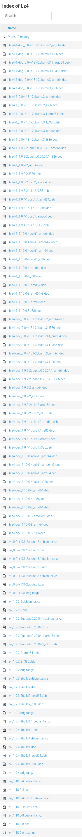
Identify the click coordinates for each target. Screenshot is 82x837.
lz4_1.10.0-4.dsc (19, 789)
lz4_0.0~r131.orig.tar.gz (23, 593)
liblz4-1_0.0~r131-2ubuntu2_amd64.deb (34, 96)
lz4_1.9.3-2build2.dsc (22, 687)
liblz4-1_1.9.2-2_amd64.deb (26, 165)
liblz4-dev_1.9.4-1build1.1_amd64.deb (33, 422)
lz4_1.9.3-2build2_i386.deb (25, 704)
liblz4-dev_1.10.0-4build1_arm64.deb (32, 473)
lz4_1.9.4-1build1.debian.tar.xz (28, 738)
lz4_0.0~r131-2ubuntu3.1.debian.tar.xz (33, 558)
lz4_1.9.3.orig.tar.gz (21, 713)
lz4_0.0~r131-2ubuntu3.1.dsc (27, 567)
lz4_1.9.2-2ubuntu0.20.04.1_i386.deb (32, 644)
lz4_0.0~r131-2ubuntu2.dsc (26, 550)
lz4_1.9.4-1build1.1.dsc (23, 730)
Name (12, 28)
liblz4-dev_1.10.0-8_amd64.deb (28, 507)
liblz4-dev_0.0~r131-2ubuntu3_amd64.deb (36, 353)
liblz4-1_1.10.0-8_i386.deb (25, 310)
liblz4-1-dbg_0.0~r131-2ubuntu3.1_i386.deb (37, 71)
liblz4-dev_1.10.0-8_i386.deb (26, 533)
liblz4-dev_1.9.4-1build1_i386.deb (30, 447)
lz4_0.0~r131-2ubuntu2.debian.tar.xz (32, 541)
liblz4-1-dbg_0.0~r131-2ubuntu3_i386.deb (36, 88)
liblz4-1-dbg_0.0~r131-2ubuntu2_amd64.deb (37, 45)
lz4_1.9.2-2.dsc (18, 610)
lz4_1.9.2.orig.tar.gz (21, 670)
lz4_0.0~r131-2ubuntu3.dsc (26, 584)
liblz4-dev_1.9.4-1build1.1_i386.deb (31, 430)
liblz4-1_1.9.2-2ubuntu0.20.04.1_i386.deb (35, 156)
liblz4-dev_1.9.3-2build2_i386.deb (30, 413)
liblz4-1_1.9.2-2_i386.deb (24, 174)
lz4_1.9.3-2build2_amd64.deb (27, 695)
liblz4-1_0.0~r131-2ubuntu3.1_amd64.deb (36, 114)
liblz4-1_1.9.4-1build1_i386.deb (28, 225)
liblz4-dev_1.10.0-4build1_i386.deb (31, 482)
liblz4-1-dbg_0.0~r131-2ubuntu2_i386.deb (36, 54)
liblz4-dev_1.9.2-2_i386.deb (26, 396)
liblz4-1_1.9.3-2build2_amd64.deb (30, 182)
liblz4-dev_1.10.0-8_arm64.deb (28, 524)
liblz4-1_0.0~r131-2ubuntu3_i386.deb (33, 139)
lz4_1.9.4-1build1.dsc (22, 747)
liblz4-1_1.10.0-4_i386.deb (25, 276)
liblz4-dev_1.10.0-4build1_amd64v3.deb (34, 464)
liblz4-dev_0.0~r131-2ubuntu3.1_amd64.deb (37, 336)
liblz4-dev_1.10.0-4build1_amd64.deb (32, 456)
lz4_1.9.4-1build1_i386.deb (25, 764)
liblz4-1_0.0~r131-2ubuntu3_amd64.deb (34, 131)
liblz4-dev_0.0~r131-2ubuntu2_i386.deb (34, 327)
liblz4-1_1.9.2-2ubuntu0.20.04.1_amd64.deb (37, 148)
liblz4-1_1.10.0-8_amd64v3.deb (28, 293)
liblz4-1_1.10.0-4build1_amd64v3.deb (32, 242)
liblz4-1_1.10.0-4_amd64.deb (27, 268)
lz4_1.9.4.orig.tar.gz (21, 773)
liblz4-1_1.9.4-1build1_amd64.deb (30, 216)
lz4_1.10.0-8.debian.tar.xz (25, 815)
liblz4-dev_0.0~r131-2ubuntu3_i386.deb (34, 362)
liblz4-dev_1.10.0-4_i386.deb (26, 499)
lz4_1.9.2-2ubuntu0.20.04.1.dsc (29, 627)
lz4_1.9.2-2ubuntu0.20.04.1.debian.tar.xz (35, 618)
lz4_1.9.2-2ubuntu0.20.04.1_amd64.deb (34, 636)
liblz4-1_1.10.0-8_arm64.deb (26, 302)
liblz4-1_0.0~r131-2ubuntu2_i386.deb (33, 105)
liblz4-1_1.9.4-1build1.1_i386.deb (29, 208)
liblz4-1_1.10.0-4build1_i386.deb (29, 259)
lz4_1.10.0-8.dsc (19, 824)
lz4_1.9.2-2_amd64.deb (23, 653)
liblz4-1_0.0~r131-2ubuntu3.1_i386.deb (34, 122)
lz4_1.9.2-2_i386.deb (21, 661)
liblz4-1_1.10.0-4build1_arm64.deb (31, 250)
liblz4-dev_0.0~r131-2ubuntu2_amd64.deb (36, 319)
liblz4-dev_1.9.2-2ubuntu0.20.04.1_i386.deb (37, 379)
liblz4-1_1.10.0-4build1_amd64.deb (31, 233)
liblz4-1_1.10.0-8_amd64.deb (27, 285)
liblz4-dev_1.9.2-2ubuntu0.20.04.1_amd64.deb (38, 370)
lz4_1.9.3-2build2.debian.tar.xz (28, 678)
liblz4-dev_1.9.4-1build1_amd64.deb (32, 439)
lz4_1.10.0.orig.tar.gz (21, 832)
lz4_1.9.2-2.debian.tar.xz (24, 601)
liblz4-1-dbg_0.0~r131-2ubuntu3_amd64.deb (37, 79)
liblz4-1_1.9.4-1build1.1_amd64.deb (31, 199)
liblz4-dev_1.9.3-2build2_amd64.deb (32, 405)
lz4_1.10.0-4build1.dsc (23, 807)
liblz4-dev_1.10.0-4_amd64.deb (28, 490)
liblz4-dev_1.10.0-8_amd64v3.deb (30, 516)
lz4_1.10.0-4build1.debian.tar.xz (29, 798)
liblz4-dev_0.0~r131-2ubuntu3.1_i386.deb (35, 345)
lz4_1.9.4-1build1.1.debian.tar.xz (29, 721)
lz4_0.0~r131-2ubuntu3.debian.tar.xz (32, 576)
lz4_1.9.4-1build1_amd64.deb (27, 755)
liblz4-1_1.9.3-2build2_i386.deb (28, 190)
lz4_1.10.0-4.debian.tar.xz (25, 781)
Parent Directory (19, 37)
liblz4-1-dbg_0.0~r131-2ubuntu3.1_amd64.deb (39, 62)
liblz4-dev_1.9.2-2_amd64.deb (27, 387)
